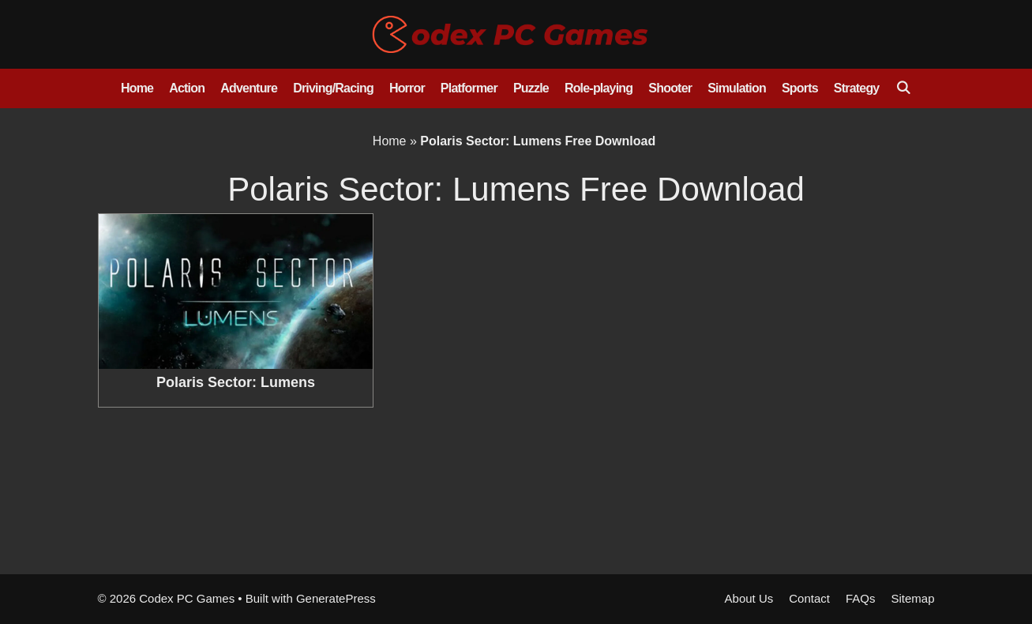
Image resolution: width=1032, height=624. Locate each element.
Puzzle (531, 88)
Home (137, 88)
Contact (809, 598)
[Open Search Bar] (903, 88)
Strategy (857, 88)
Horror (407, 88)
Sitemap (912, 598)
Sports (800, 88)
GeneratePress (336, 598)
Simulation (736, 88)
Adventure (248, 88)
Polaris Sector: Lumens (235, 382)
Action (187, 88)
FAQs (861, 598)
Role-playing (598, 88)
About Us (749, 598)
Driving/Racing (333, 88)
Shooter (670, 88)
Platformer (469, 88)
